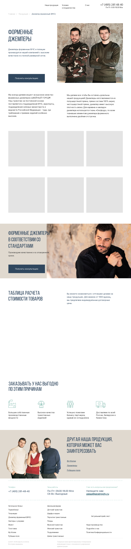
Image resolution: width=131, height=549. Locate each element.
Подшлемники (53, 532)
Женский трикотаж (55, 528)
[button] (26, 78)
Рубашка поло (13, 536)
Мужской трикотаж (55, 525)
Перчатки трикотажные (56, 517)
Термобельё (13, 510)
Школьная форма (54, 506)
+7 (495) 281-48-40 (19, 491)
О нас (87, 5)
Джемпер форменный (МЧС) (19, 517)
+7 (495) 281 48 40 (111, 4)
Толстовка (12, 528)
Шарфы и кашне (53, 513)
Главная (11, 14)
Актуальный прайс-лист (100, 516)
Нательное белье (15, 506)
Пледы (50, 521)
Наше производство (94, 525)
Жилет (11, 525)
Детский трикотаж (54, 510)
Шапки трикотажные (55, 536)
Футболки (12, 532)
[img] (26, 5)
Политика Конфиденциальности (99, 532)
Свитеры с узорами (16, 521)
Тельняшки (12, 513)
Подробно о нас (92, 528)
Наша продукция (51, 5)
